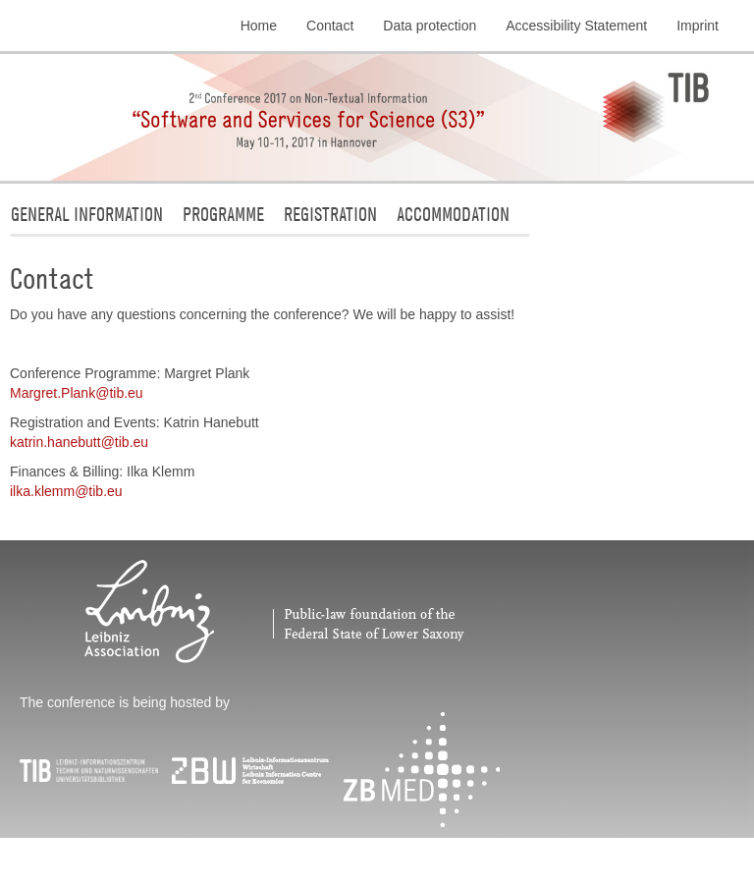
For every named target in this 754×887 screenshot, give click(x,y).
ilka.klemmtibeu (66, 491)
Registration (330, 213)
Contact (329, 25)
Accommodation (453, 213)
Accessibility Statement (576, 25)
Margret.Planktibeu (76, 393)
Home (259, 25)
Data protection (429, 25)
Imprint (697, 25)
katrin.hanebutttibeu (79, 442)
